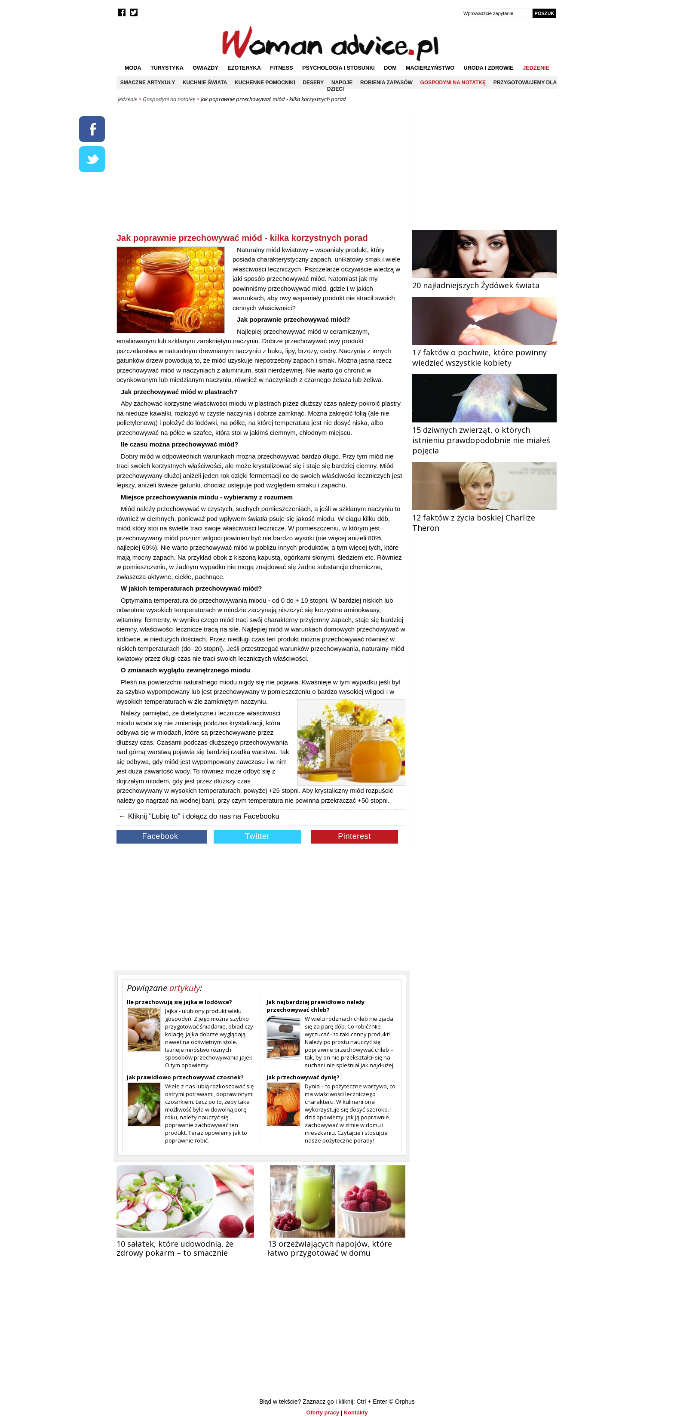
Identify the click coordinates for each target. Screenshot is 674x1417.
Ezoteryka (244, 68)
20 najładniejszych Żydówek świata (484, 280)
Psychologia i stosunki (338, 68)
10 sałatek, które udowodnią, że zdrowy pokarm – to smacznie (174, 1248)
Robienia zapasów (386, 83)
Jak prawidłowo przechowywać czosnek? (185, 1077)
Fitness (281, 68)
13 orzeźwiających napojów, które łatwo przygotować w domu (330, 1248)
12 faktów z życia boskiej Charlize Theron (484, 517)
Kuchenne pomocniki (265, 83)
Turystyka (167, 68)
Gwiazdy (205, 68)
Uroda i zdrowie (489, 68)
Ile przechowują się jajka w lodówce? (179, 1002)
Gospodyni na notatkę (453, 83)
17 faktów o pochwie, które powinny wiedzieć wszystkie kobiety (484, 352)
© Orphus (402, 1401)
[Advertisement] (260, 171)
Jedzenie (536, 68)
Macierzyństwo (430, 68)
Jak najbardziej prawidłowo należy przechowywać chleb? (316, 1005)
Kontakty (356, 1412)
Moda (133, 68)
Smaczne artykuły (147, 83)
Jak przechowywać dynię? (303, 1077)
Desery (313, 83)
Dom (390, 68)
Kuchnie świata (205, 83)
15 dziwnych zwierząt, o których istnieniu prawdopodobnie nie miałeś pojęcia (484, 435)
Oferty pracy (323, 1412)
